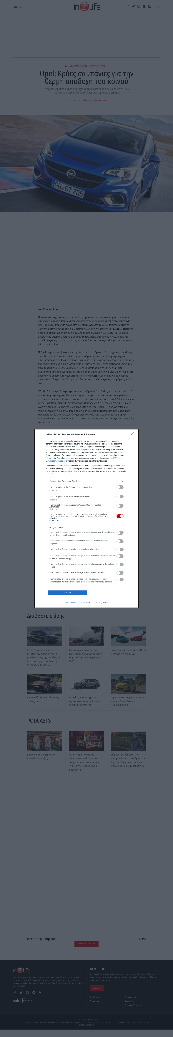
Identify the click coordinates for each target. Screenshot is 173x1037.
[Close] (133, 434)
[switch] (120, 486)
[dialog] (86, 518)
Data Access (86, 603)
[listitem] (86, 480)
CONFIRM (68, 593)
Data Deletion (71, 603)
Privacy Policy (102, 603)
